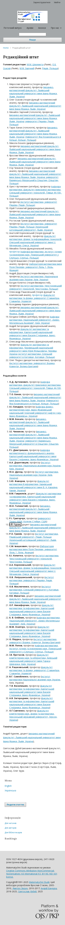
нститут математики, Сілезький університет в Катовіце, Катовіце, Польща (31, 355)
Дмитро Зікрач (20, 888)
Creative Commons (31, 873)
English (8, 785)
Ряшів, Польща (50, 68)
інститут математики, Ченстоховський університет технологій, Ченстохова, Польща (34, 558)
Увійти (57, 2)
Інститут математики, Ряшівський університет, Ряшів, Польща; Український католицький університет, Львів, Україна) (33, 538)
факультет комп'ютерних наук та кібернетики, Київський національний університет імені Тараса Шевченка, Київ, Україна (33, 659)
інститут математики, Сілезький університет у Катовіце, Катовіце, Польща (34, 589)
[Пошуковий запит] (32, 34)
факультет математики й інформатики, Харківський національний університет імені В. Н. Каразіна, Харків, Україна (33, 486)
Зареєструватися (41, 2)
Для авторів (10, 827)
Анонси (42, 27)
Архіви (30, 27)
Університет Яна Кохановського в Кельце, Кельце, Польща (35, 138)
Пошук (32, 40)
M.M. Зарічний (27, 68)
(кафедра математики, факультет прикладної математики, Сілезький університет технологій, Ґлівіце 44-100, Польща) (35, 191)
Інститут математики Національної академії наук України (34, 678)
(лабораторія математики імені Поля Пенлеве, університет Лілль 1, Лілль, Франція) (35, 267)
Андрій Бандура (49, 888)
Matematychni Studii (39, 882)
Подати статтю (15, 804)
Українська (10, 790)
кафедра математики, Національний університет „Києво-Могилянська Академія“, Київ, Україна (34, 620)
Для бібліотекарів (13, 832)
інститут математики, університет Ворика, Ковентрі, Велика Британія (34, 641)
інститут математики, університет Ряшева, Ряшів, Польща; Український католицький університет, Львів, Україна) (33, 226)
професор (14, 251)
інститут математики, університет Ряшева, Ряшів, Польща (31, 580)
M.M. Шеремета (35, 64)
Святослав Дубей (27, 891)
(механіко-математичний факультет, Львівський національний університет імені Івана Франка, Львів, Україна (35, 174)
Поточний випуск (13, 27)
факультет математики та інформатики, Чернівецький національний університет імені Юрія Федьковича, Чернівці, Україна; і (33, 349)
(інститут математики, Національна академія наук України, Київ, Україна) (33, 278)
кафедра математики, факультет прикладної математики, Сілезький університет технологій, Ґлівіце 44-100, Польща (35, 386)
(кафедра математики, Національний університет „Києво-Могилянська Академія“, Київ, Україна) (34, 319)
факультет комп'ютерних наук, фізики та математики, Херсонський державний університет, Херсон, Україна (33, 715)
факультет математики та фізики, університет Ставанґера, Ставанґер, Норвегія (34, 670)
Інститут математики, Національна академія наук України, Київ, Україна (35, 465)
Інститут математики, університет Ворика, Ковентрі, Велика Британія (32, 365)
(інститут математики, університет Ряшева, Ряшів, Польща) (33, 204)
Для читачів (10, 823)
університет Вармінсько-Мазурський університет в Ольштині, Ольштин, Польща (34, 443)
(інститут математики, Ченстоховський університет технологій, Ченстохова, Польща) (35, 287)
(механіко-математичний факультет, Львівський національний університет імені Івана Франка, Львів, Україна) (33, 92)
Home (6, 47)
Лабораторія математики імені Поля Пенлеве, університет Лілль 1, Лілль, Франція (33, 549)
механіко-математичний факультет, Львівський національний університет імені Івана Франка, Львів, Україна (34, 118)
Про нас (55, 27)
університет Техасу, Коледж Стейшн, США (30, 520)
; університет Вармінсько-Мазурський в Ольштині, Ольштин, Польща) (34, 180)
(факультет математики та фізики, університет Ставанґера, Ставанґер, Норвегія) (34, 298)
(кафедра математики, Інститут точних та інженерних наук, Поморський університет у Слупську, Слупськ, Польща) (35, 254)
